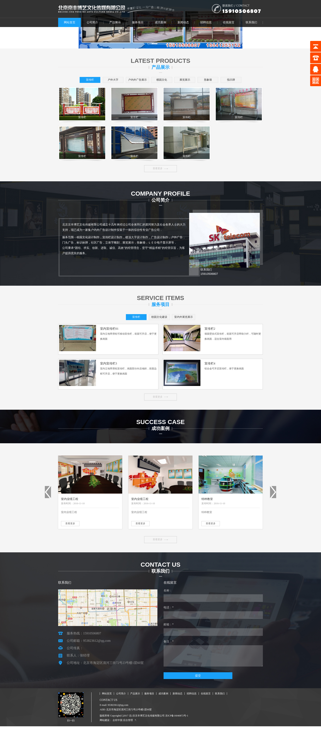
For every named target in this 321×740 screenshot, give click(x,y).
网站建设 (105, 733)
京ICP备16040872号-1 (176, 729)
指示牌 (160, 88)
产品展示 (115, 22)
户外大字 (116, 80)
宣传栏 (87, 80)
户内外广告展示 (146, 80)
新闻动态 (183, 22)
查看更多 (158, 179)
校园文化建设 (160, 328)
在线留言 (228, 22)
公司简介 (92, 22)
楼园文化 (175, 80)
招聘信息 (206, 22)
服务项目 (138, 22)
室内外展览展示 (190, 328)
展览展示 (204, 80)
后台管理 (128, 733)
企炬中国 (117, 733)
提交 (177, 689)
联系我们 (251, 22)
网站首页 (69, 22)
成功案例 (160, 22)
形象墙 (234, 80)
